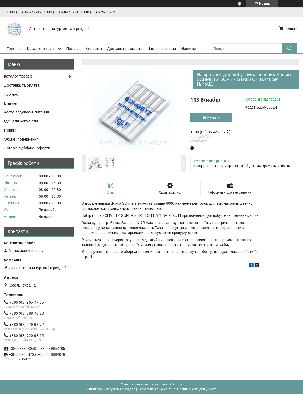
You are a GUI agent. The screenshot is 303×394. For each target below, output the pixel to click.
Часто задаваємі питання (26, 112)
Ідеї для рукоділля (21, 121)
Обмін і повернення (21, 139)
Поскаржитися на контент (156, 389)
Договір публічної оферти (27, 148)
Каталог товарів (41, 48)
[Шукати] (289, 48)
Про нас (73, 48)
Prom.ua (176, 384)
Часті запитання (162, 48)
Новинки (188, 48)
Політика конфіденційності (197, 389)
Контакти (94, 48)
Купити (213, 117)
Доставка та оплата (124, 48)
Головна (14, 48)
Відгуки (10, 103)
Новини (10, 130)
